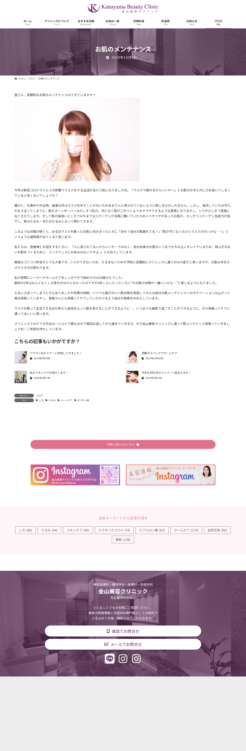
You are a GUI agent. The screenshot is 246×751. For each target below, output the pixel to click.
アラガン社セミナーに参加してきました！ (56, 353)
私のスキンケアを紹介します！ (49, 373)
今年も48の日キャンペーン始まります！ (166, 373)
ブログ (39, 395)
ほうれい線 (83, 400)
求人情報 (153, 682)
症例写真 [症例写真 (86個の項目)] (217, 530)
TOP (59, 682)
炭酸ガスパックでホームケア (159, 353)
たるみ (52, 400)
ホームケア (66, 400)
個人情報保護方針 (179, 682)
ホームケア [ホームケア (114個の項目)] (186, 530)
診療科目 (76, 682)
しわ (41, 400)
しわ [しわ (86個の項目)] (25, 530)
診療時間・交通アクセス (106, 682)
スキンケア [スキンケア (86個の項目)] (78, 530)
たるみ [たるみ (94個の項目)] (49, 530)
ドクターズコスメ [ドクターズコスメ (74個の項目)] (114, 530)
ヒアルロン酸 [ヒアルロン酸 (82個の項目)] (152, 530)
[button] (123, 445)
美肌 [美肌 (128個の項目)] (123, 540)
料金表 (135, 682)
